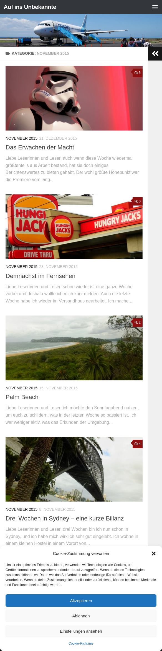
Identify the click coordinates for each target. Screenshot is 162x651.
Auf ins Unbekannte (30, 7)
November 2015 (21, 138)
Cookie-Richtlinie (81, 643)
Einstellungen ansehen (81, 631)
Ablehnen (81, 616)
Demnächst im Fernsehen (40, 275)
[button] (153, 553)
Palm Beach (22, 397)
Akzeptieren (81, 600)
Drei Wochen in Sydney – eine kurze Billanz (65, 518)
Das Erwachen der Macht (40, 147)
